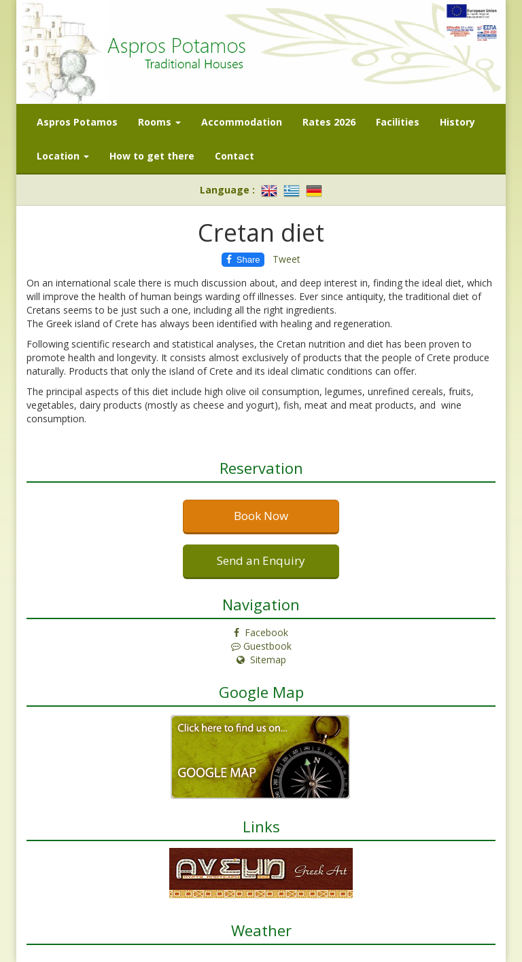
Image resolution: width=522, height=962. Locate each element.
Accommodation (241, 121)
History (457, 121)
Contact (234, 155)
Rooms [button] (159, 121)
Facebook (261, 632)
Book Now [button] (261, 515)
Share (243, 260)
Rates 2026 (328, 121)
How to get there (151, 155)
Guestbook (261, 646)
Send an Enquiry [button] (261, 560)
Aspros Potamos (77, 121)
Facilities (397, 121)
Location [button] (63, 155)
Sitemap (261, 659)
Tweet (286, 259)
